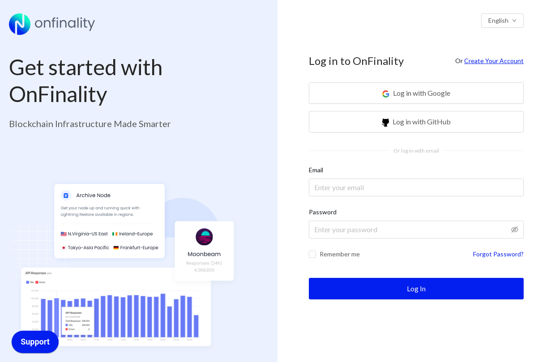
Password (323, 212)
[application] (35, 344)
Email (316, 170)
